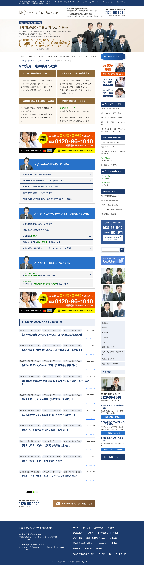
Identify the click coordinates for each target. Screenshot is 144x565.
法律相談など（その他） (94, 548)
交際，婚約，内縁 (108, 347)
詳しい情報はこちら (112, 457)
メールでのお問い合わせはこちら (77, 503)
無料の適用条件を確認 (43, 49)
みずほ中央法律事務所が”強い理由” (52, 164)
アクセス (94, 56)
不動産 (115, 533)
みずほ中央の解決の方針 (112, 171)
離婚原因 (105, 323)
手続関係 (105, 328)
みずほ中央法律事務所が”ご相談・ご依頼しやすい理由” (62, 214)
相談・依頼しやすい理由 (112, 138)
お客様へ (41, 56)
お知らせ (86, 528)
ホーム (22, 56)
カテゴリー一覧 (105, 554)
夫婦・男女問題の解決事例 (111, 364)
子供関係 (105, 337)
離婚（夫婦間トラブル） (29, 61)
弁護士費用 (64, 56)
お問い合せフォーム (111, 56)
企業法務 (113, 538)
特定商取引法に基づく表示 (83, 554)
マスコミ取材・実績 (80, 56)
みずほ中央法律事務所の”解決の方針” (53, 263)
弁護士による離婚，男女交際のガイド (112, 353)
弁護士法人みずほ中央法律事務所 (36, 528)
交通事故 (113, 543)
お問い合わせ (103, 533)
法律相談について (109, 191)
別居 (103, 342)
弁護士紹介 (52, 56)
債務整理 (76, 548)
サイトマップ (120, 554)
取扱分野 (31, 56)
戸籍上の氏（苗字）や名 (45, 61)
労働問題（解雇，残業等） (83, 543)
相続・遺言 (77, 538)
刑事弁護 (102, 543)
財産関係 (105, 332)
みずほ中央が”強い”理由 (112, 104)
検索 (122, 250)
